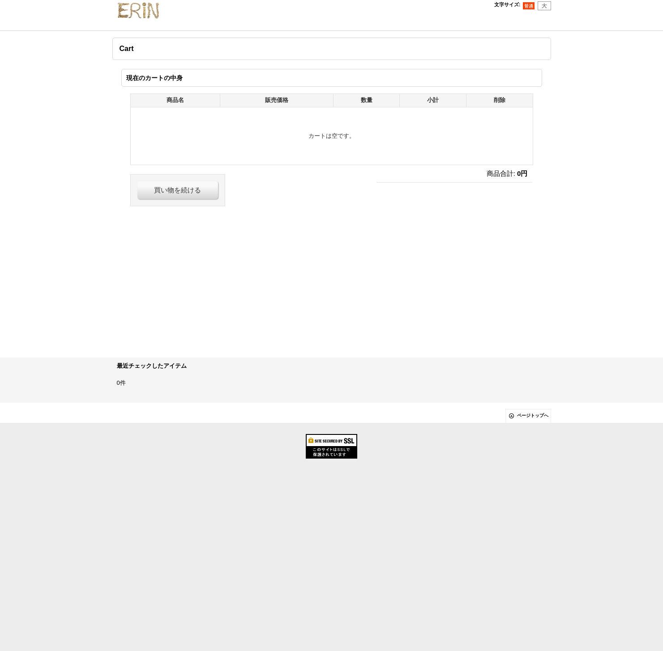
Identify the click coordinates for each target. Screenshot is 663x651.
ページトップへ (532, 415)
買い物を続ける (177, 190)
